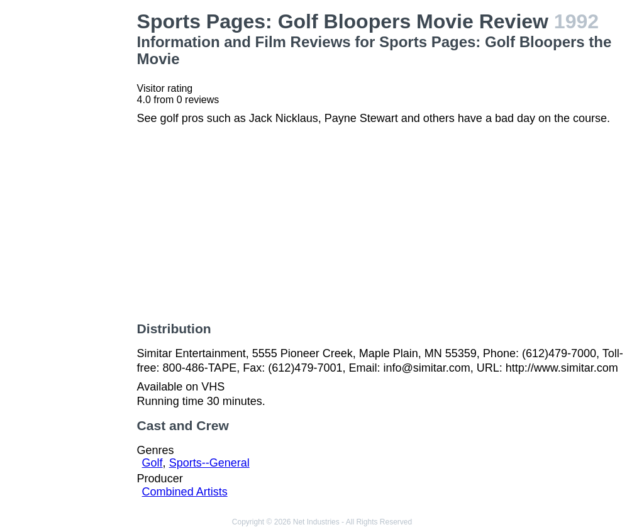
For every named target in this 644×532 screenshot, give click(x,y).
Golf (152, 463)
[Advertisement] (71, 198)
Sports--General (209, 463)
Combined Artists (185, 491)
